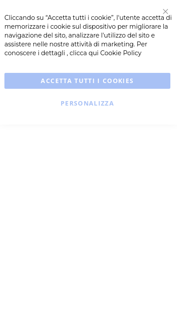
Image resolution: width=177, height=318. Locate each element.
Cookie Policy (121, 53)
